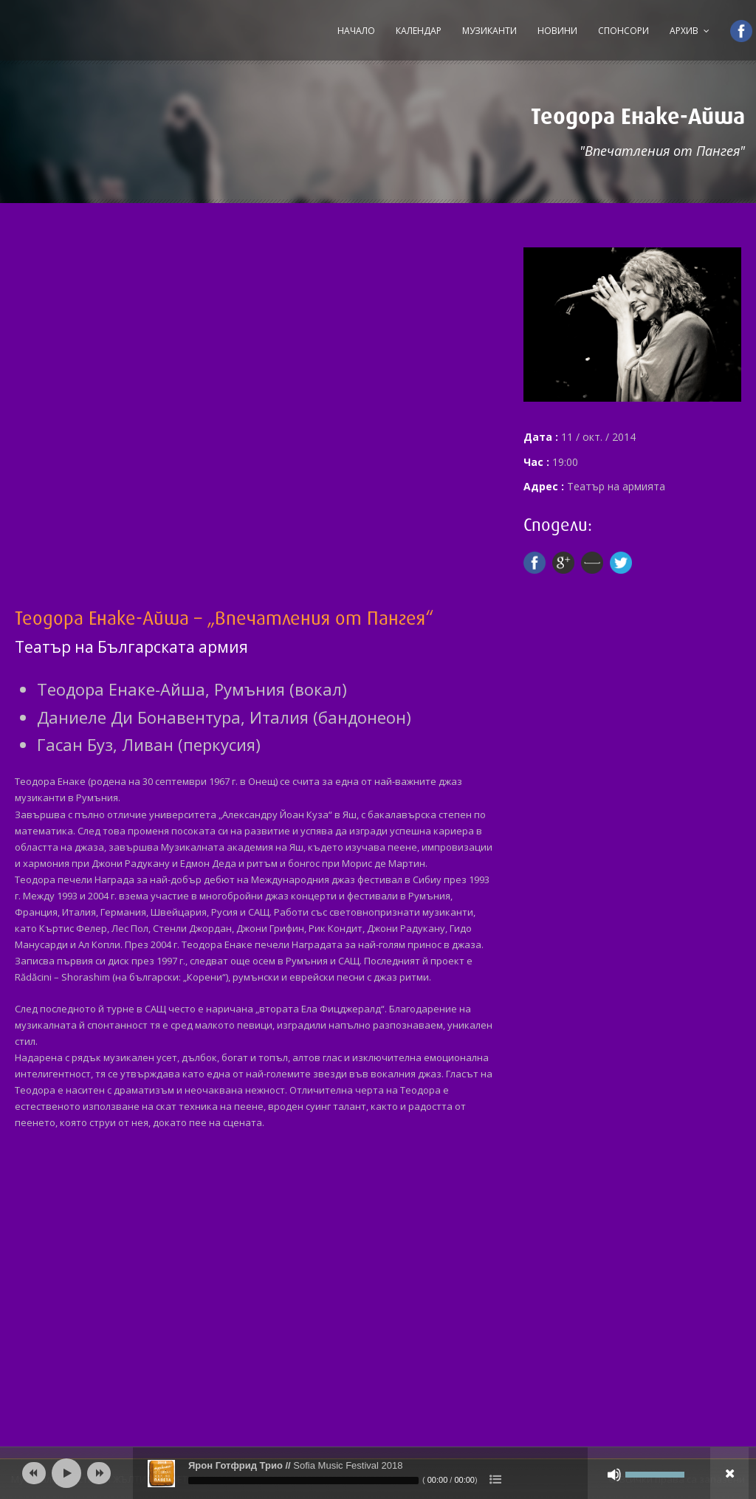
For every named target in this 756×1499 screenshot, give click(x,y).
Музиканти (489, 30)
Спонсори (623, 30)
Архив (684, 30)
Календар (418, 30)
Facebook (734, 31)
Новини (557, 30)
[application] (378, 1473)
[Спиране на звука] (614, 1474)
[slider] (303, 1480)
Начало (356, 30)
